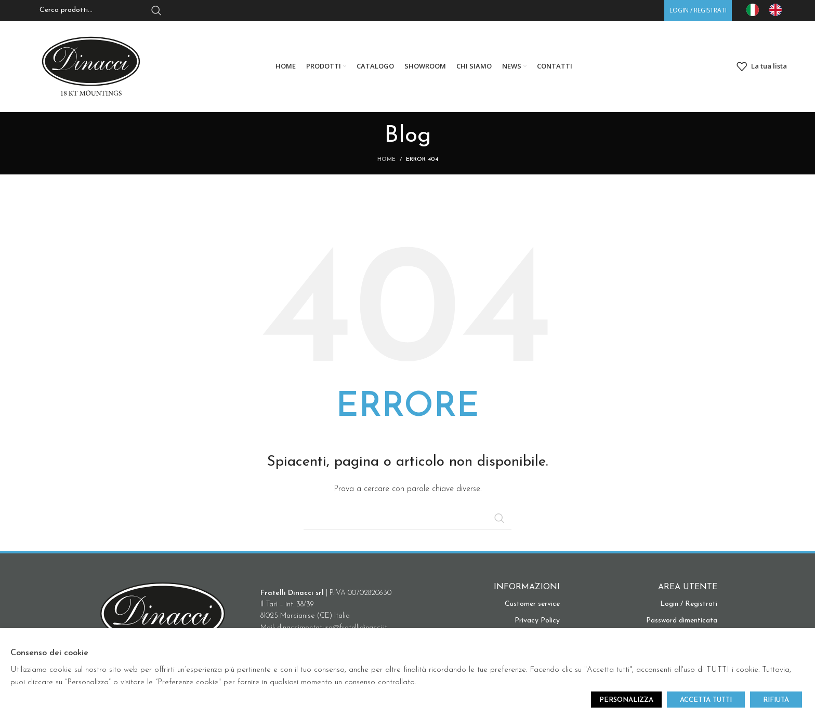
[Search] (407, 518)
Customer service (532, 604)
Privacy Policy (537, 621)
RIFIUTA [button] (776, 700)
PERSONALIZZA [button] (626, 700)
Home (386, 159)
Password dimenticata (681, 621)
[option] (778, 10)
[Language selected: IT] (769, 10)
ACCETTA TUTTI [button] (706, 700)
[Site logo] (90, 66)
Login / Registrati (688, 604)
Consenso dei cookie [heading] (49, 653)
